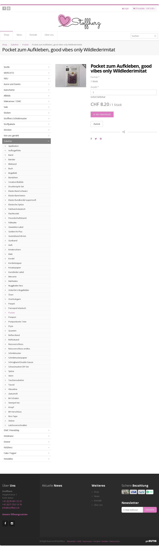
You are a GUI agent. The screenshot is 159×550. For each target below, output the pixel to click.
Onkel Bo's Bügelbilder (17, 290)
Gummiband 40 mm (15, 236)
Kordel (9, 258)
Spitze (9, 371)
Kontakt (33, 35)
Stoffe (7, 67)
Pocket (25, 44)
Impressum (87, 541)
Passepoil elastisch (15, 308)
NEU (6, 78)
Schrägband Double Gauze (19, 362)
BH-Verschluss (13, 411)
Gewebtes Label (14, 227)
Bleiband (11, 164)
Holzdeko (8, 458)
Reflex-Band (12, 335)
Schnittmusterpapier (16, 357)
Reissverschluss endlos (17, 348)
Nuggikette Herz (14, 285)
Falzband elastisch (15, 209)
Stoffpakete (9, 124)
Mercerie (11, 276)
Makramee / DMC (12, 101)
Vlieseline (11, 389)
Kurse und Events (12, 84)
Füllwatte (11, 222)
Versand (96, 541)
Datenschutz (115, 541)
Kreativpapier (13, 267)
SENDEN (149, 509)
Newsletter (71, 541)
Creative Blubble (14, 182)
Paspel (10, 303)
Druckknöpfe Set (14, 186)
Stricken (7, 129)
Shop (6, 35)
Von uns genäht (11, 135)
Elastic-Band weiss (15, 195)
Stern (9, 375)
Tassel (9, 384)
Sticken (7, 112)
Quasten (10, 330)
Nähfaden (11, 281)
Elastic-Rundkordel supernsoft (20, 200)
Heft (8, 245)
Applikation (12, 146)
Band (9, 155)
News (19, 35)
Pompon (10, 317)
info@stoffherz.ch (10, 507)
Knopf (9, 407)
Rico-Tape (11, 416)
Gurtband (11, 240)
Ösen (9, 294)
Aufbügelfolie (13, 150)
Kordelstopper (13, 263)
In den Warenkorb (102, 114)
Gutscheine (9, 89)
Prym (9, 326)
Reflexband (12, 339)
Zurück (96, 124)
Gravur (7, 441)
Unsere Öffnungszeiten (15, 514)
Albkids (7, 95)
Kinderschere (13, 249)
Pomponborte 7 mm (15, 321)
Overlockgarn (13, 299)
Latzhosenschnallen (16, 425)
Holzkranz (8, 436)
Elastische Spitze (14, 204)
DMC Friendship (11, 430)
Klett (8, 254)
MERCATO (9, 72)
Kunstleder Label (14, 272)
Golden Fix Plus (13, 231)
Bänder (10, 159)
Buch (9, 168)
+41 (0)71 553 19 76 (12, 504)
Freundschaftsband (15, 218)
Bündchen (11, 177)
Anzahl (95, 87)
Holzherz (8, 447)
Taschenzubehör (14, 380)
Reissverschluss (14, 344)
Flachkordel (12, 213)
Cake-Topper (10, 453)
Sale (6, 107)
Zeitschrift (11, 393)
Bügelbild (11, 173)
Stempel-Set (12, 402)
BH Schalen (12, 398)
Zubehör (15, 44)
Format (95, 77)
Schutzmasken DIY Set (17, 366)
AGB (79, 541)
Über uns (49, 35)
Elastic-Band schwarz (16, 191)
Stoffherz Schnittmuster (15, 118)
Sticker (10, 420)
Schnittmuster (13, 353)
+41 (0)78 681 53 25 (12, 501)
